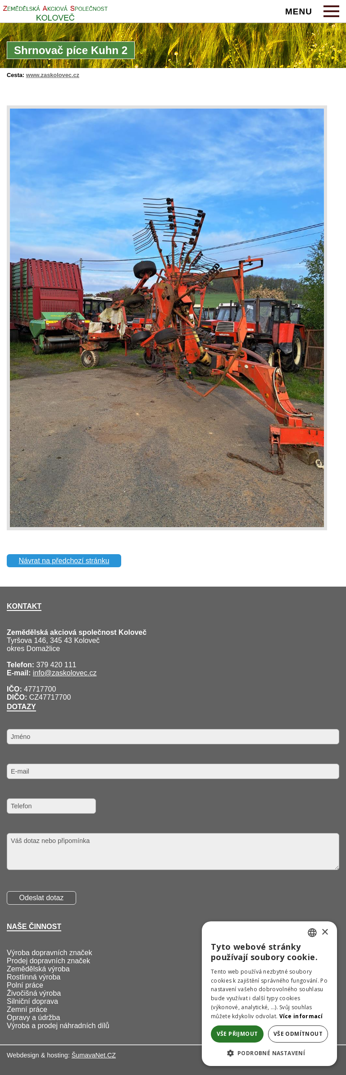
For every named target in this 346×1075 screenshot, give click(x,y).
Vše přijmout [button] (237, 1034)
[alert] (269, 993)
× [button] (324, 932)
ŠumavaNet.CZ (94, 1055)
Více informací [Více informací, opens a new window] (301, 1016)
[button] (269, 1052)
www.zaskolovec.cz (52, 75)
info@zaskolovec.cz (65, 673)
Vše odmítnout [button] (298, 1034)
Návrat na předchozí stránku (64, 561)
